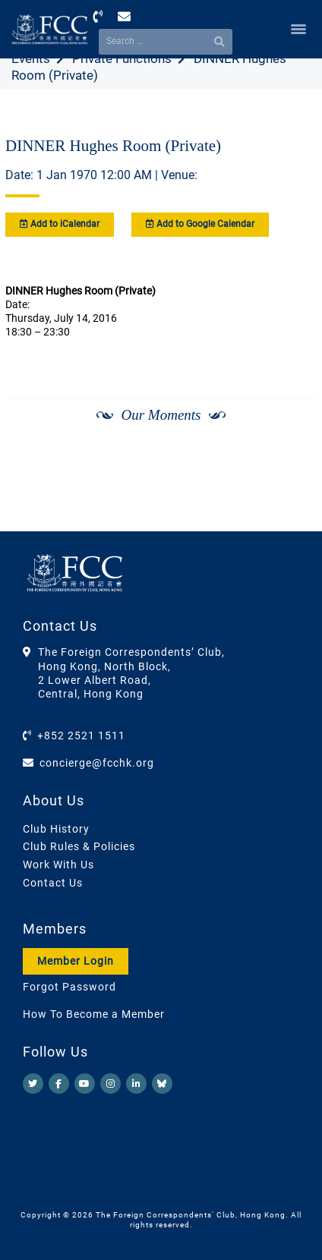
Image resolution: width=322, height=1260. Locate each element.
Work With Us (58, 864)
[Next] (288, 455)
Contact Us (53, 883)
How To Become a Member (94, 1014)
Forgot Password (69, 987)
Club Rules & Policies (79, 846)
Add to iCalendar (59, 224)
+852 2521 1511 (81, 735)
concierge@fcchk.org (96, 763)
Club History (56, 829)
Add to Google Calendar (200, 224)
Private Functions (122, 58)
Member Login (75, 961)
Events (30, 58)
